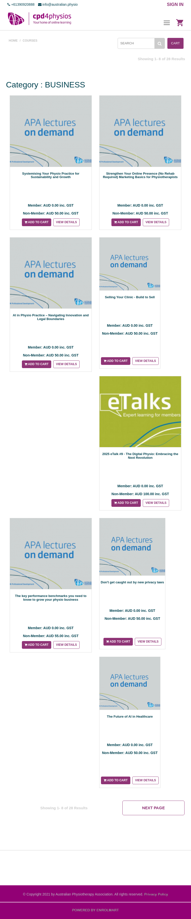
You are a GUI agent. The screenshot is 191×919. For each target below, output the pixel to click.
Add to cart (36, 222)
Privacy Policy (156, 894)
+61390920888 (21, 4)
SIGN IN (175, 4)
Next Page (153, 808)
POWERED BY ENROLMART (95, 910)
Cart (175, 43)
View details (66, 222)
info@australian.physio (58, 4)
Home (13, 40)
